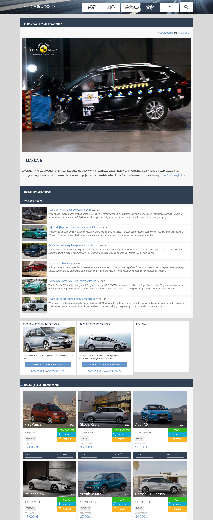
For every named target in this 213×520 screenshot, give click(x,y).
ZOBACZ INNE (38, 371)
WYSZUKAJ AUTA (56, 371)
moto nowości (111, 7)
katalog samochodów (131, 7)
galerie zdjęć (150, 7)
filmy (170, 5)
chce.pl (36, 4)
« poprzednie (165, 32)
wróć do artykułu (174, 175)
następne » (184, 32)
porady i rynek (91, 7)
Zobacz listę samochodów (48, 364)
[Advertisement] (161, 348)
